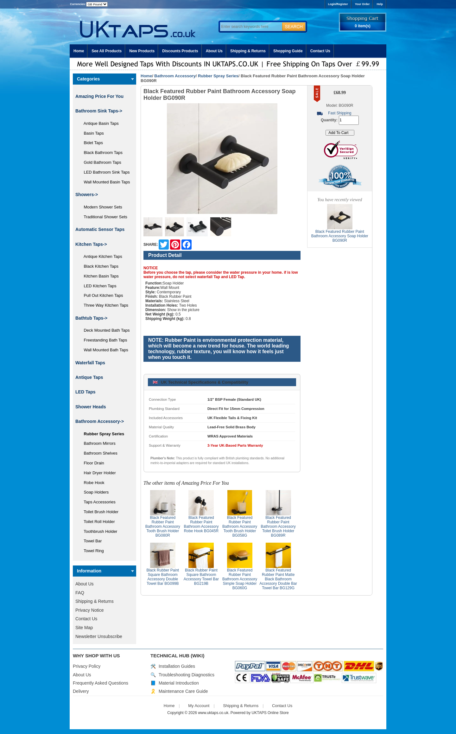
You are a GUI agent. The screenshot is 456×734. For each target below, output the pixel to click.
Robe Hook (91, 482)
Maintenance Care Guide (183, 691)
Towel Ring (91, 550)
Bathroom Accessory (174, 75)
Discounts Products (180, 51)
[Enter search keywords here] (250, 26)
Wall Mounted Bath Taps (103, 350)
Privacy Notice (89, 610)
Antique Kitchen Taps (100, 256)
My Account (198, 705)
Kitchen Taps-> (91, 244)
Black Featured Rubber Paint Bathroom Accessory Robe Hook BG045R (201, 524)
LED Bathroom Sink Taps (104, 172)
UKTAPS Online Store (270, 713)
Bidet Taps (91, 142)
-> (99, 421)
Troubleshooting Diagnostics (186, 674)
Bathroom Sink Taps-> (98, 110)
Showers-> (86, 194)
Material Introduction (179, 683)
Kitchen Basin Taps (99, 276)
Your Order (362, 4)
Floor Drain (91, 463)
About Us (214, 51)
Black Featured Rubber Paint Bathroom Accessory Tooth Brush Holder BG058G (239, 526)
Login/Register (338, 4)
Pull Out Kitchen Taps (101, 295)
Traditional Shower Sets (103, 216)
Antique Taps (89, 377)
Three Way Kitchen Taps (103, 305)
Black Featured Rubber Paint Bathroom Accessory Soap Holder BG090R (339, 236)
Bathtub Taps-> (91, 318)
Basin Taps (91, 133)
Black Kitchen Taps (98, 266)
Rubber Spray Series (218, 75)
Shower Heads (90, 406)
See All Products (107, 51)
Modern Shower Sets (100, 207)
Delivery (81, 691)
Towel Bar (90, 541)
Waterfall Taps (90, 362)
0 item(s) (362, 26)
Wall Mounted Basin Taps (104, 182)
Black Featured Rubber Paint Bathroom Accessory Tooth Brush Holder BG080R (162, 526)
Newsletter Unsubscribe (98, 636)
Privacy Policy (86, 666)
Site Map (84, 627)
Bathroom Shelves (98, 453)
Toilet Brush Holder (98, 511)
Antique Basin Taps (99, 123)
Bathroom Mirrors (97, 443)
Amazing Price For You (99, 96)
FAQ (79, 592)
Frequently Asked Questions (100, 683)
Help (380, 4)
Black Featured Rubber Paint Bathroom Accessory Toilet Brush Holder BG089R (278, 526)
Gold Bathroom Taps (100, 162)
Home (78, 51)
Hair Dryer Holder (97, 472)
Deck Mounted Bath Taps (104, 330)
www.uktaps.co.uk (213, 713)
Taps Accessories (97, 502)
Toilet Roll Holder (97, 521)
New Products (142, 51)
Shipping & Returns (248, 51)
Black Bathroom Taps (101, 152)
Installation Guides (177, 666)
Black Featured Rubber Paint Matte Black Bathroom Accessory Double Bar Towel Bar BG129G (278, 579)
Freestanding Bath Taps (103, 340)
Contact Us (320, 51)
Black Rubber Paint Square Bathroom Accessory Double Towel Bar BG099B (162, 577)
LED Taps (85, 391)
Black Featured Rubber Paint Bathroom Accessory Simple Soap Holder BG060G (239, 579)
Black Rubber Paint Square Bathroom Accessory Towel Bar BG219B (201, 577)
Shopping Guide (288, 51)
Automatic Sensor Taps (99, 229)
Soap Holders (94, 492)
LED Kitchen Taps (98, 286)
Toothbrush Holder (98, 531)
